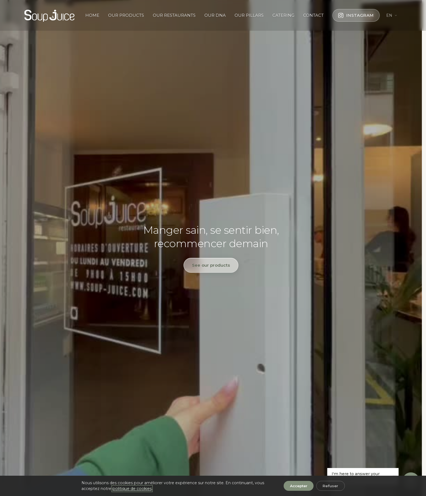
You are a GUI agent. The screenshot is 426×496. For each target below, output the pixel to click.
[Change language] (392, 15)
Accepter (298, 486)
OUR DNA (215, 15)
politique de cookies (132, 488)
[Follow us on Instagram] (356, 15)
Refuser (330, 486)
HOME (92, 15)
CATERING (283, 15)
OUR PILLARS (249, 15)
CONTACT (313, 15)
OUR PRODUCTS (126, 15)
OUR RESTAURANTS (174, 15)
